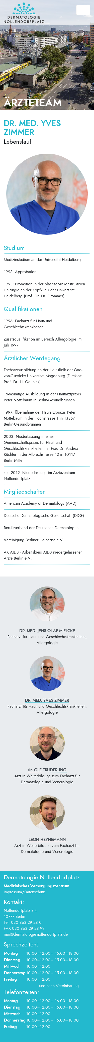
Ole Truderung (47, 770)
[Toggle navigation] (83, 10)
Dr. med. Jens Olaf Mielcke (47, 631)
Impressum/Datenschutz (24, 892)
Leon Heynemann (47, 840)
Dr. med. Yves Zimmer (47, 700)
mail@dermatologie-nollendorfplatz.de (36, 934)
